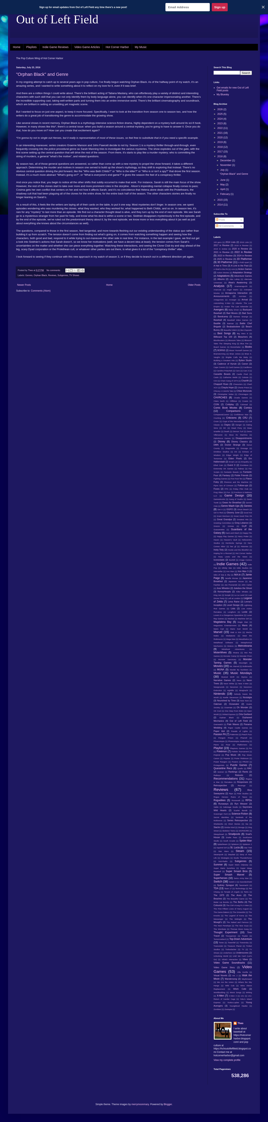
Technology (240, 888)
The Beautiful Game (236, 899)
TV (243, 949)
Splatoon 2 (247, 844)
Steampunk (218, 854)
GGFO (229, 509)
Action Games (245, 269)
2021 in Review (222, 252)
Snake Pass (231, 837)
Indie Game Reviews (56, 47)
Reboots (239, 775)
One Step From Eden (234, 711)
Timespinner (231, 936)
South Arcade (229, 841)
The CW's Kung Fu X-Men (237, 905)
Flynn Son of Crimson (223, 485)
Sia (246, 824)
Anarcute (217, 290)
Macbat (231, 619)
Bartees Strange (241, 316)
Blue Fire (244, 343)
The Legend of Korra (234, 915)
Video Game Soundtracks (229, 962)
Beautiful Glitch (230, 330)
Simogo (241, 827)
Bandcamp (223, 316)
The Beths (238, 902)
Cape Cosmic (219, 367)
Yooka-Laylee (233, 1002)
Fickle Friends (241, 475)
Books (248, 346)
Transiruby (244, 942)
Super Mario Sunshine (224, 868)
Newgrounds (219, 687)
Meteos (230, 646)
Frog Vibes (218, 492)
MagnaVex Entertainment (225, 625)
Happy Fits (247, 533)
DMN (216, 445)
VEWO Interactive (230, 959)
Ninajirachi (243, 690)
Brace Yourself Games (239, 350)
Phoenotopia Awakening (238, 741)
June (223, 180)
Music (217, 673)
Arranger (232, 300)
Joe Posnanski (230, 585)
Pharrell (243, 738)
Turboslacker (230, 949)
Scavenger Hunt (221, 814)
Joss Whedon (223, 588)
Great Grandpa (224, 519)
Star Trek (248, 848)
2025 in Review (224, 259)
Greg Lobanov (241, 523)
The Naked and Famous (237, 922)
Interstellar (218, 571)
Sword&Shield (246, 882)
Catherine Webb (230, 377)
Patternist (234, 734)
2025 (220, 114)
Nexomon (234, 687)
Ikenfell (232, 560)
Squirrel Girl (222, 848)
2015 (220, 199)
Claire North (219, 401)
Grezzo (217, 526)
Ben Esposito (246, 330)
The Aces (236, 895)
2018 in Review (241, 245)
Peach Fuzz (247, 734)
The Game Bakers (221, 912)
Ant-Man (242, 296)
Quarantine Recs (223, 768)
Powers (235, 762)
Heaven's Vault (230, 540)
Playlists (31, 47)
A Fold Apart (243, 262)
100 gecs (218, 242)
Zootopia (228, 1009)
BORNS (221, 350)
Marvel (218, 632)
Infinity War (227, 568)
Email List (233, 462)
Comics (248, 407)
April (223, 189)
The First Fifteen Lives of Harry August (231, 909)
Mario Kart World (239, 629)
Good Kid (248, 513)
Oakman (218, 704)
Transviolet (218, 946)
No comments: (54, 270)
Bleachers (243, 337)
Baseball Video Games (237, 320)
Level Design (233, 605)
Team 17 (228, 888)
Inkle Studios (242, 568)
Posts (220, 219)
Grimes (231, 526)
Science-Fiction (240, 813)
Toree (221, 942)
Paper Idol (219, 731)
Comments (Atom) (40, 290)
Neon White (229, 683)
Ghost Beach (243, 509)
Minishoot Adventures (233, 649)
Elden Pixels (235, 458)
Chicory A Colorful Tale (223, 391)
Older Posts (194, 285)
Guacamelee (219, 529)
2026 (220, 109)
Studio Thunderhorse (243, 858)
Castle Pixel (242, 374)
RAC (249, 768)
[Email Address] (187, 7)
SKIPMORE (244, 831)
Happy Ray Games (225, 536)
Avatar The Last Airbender (236, 306)
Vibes (245, 959)
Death (226, 431)
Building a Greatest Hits (224, 360)
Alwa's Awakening (238, 282)
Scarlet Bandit (240, 810)
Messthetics (244, 639)
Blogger (168, 1104)
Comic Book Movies (225, 407)
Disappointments (244, 438)
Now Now (244, 701)
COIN (216, 404)
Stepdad (231, 854)
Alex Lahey (235, 279)
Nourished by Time (226, 700)
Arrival (245, 299)
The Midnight (235, 919)
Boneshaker (236, 347)
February (225, 194)
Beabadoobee (233, 326)
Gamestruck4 (219, 499)
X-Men (220, 995)
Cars (238, 371)
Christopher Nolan (225, 394)
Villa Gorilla (242, 972)
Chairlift (245, 380)
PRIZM (246, 762)
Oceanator (234, 704)
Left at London (234, 598)
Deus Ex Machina (238, 435)
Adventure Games (243, 276)
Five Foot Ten (236, 479)
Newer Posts (24, 285)
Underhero (227, 953)
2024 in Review (244, 255)
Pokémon (222, 751)
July (222, 170)
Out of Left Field (57, 19)
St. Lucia (235, 847)
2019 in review (220, 249)
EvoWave (244, 465)
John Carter (246, 585)
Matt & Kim (236, 632)
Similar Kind (229, 827)
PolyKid (217, 755)
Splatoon (235, 844)
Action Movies (223, 272)
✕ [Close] (263, 7)
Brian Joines (235, 354)
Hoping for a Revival (223, 553)
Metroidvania (245, 645)
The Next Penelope (222, 926)
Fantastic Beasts (231, 472)
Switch (218, 881)
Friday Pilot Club (240, 489)
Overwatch (218, 724)
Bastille (217, 323)
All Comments (225, 226)
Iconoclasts (219, 560)
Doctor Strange (232, 445)
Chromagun (243, 394)
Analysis (219, 286)
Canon (245, 364)
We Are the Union (225, 982)
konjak (228, 595)
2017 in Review (222, 245)
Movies (218, 666)
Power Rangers (220, 762)
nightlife (230, 690)
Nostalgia (247, 697)
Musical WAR (228, 677)
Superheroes (220, 878)
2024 (220, 118)
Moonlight (243, 663)
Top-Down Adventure (240, 939)
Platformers (242, 745)
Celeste (245, 377)
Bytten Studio (245, 360)
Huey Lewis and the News (232, 557)
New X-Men (243, 683)
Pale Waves (233, 724)
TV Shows (74, 275)
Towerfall (232, 942)
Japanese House (236, 581)
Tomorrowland (220, 939)
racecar (220, 772)
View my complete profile (227, 1060)
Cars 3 (246, 371)
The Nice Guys (242, 926)
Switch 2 (232, 882)
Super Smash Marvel (229, 874)
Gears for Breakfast (231, 502)
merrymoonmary (140, 1104)
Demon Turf (238, 431)
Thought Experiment (225, 932)
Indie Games (228, 564)
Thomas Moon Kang (239, 929)
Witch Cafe (239, 989)
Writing (249, 992)
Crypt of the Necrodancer (233, 421)
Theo (240, 1023)
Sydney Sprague (225, 885)
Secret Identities (221, 817)
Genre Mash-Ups (230, 505)
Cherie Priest (243, 387)
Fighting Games (220, 479)
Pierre (216, 745)
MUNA (220, 669)
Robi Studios (242, 793)
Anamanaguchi (240, 286)
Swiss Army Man (241, 878)
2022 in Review (243, 252)
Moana (236, 652)
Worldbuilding (219, 992)
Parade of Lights (239, 731)
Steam (240, 851)
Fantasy (226, 475)
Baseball (218, 320)
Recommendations (226, 778)
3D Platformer (224, 262)
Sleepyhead (219, 834)
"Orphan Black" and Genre (42, 74)
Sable (216, 807)
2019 (220, 142)
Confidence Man (241, 414)
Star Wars (223, 851)
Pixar (228, 745)
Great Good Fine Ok (243, 516)
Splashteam (222, 844)
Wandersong (231, 979)
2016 (220, 156)
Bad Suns (247, 313)
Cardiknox (247, 367)
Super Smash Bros (237, 871)
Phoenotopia (219, 741)
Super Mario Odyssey (238, 865)
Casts (216, 377)
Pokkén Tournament (240, 751)
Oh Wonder (242, 707)
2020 (220, 137)
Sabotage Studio (230, 807)
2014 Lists (230, 242)
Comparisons (233, 411)
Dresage (244, 448)
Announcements (221, 296)
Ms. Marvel (234, 666)
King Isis (217, 595)
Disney (221, 441)
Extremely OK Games (223, 469)
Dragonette (230, 448)
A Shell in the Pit (221, 269)
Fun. (229, 492)
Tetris (246, 892)
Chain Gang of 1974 (229, 381)
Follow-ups (243, 485)
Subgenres (62, 275)
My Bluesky (223, 94)
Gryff (244, 526)
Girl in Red (218, 513)
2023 (220, 123)
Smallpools (234, 834)
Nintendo (219, 693)
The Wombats (220, 929)
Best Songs (224, 333)
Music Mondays (241, 673)
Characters (238, 384)
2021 (220, 133)
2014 (220, 204)
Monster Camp (229, 656)
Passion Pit (220, 734)
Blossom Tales (234, 340)
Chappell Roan (221, 384)
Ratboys (217, 775)
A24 (233, 269)
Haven (216, 540)
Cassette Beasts (222, 374)
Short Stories (234, 824)
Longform (232, 612)
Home (16, 47)
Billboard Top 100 (223, 337)
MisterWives (220, 652)
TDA (216, 888)
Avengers (219, 309)
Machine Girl (243, 619)
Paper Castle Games (238, 728)
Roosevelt (236, 800)
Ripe (231, 793)
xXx (242, 996)
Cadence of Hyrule (227, 364)
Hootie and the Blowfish (238, 550)
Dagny (227, 424)
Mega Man (230, 639)
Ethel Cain (218, 465)
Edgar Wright (232, 455)
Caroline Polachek (224, 371)
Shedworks (218, 824)
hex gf (233, 546)
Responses (242, 782)
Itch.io (237, 574)
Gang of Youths (236, 499)
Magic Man (243, 622)
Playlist (218, 748)
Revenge (241, 785)
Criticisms (231, 417)
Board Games (220, 347)
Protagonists (219, 765)
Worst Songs (235, 992)
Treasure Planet (234, 946)
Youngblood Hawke (238, 1006)
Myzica (244, 677)
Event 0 (231, 465)
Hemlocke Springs (233, 543)
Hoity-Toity (219, 550)
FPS (227, 489)
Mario (244, 625)
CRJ (245, 417)
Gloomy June (233, 512)
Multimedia (247, 666)
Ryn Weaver (241, 803)
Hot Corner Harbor (117, 47)
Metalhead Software (223, 642)
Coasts (245, 401)
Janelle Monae (231, 578)
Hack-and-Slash (232, 533)
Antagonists (219, 300)
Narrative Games (222, 680)
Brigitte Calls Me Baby (237, 357)
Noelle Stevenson (230, 697)
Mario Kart (219, 629)
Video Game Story (224, 967)
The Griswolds (239, 912)
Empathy (245, 462)
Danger (239, 425)
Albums (221, 279)
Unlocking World (221, 956)
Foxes (216, 489)
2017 (220, 151)
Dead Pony (236, 428)
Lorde (244, 612)
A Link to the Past (240, 265)
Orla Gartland (245, 714)
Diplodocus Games (222, 438)
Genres (28, 275)
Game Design (234, 495)
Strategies (225, 858)
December (226, 160)
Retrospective (220, 785)
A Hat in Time (220, 265)
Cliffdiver (233, 401)
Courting (217, 418)
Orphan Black (40, 275)
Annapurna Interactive (236, 293)
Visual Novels (220, 975)
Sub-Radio (222, 861)
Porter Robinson (241, 758)
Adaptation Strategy (242, 272)
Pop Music (230, 755)
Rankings (232, 772)
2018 (220, 147)
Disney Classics (239, 441)
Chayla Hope (227, 387)
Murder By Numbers (239, 670)
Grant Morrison (223, 516)
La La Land (239, 595)
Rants (245, 772)
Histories (244, 546)
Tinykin (245, 936)
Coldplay (229, 404)
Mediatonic (230, 636)
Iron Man (230, 571)
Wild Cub (229, 985)
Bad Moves (232, 313)
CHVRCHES (220, 397)
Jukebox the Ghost (243, 588)
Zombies (217, 1009)
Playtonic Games (237, 748)
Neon (239, 680)
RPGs (248, 800)
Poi (250, 748)
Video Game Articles (87, 47)
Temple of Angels (232, 892)
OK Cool (217, 711)
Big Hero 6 (242, 333)
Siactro (217, 827)
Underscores (242, 952)
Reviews (52, 275)
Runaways (223, 803)
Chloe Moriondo (244, 391)
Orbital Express (228, 714)
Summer (218, 864)
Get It (219, 509)
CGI (215, 381)
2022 (220, 128)
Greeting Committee (222, 523)
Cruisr (216, 421)
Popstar (226, 758)
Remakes (228, 782)
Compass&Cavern (221, 414)
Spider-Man (245, 840)
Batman (230, 323)
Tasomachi (243, 885)
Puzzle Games (238, 765)
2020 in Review (240, 249)
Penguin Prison (225, 738)
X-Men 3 (233, 996)
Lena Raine (233, 601)
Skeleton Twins (228, 831)
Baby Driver (234, 310)
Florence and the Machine (236, 482)
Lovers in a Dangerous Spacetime (228, 615)
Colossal (244, 404)
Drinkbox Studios (221, 452)
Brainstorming (219, 354)
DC (224, 428)
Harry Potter (243, 536)
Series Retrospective (237, 820)
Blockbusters (219, 340)
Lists (233, 608)
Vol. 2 (235, 975)
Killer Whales (242, 592)
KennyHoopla (224, 591)
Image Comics (245, 560)
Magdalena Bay (222, 622)
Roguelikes (219, 800)
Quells (240, 768)
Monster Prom (246, 656)
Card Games (234, 367)
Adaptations (223, 275)
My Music (141, 47)
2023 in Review (225, 255)
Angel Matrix (232, 290)
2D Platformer (244, 259)
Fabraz (241, 469)
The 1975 (219, 895)
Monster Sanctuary (227, 659)
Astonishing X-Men (222, 303)
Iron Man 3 (243, 571)
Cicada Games (241, 398)
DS (235, 452)
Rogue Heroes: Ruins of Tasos (230, 797)
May (222, 184)
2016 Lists (244, 242)
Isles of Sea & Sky (222, 575)
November (226, 165)
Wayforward (247, 979)
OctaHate (228, 707)
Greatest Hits (242, 519)
